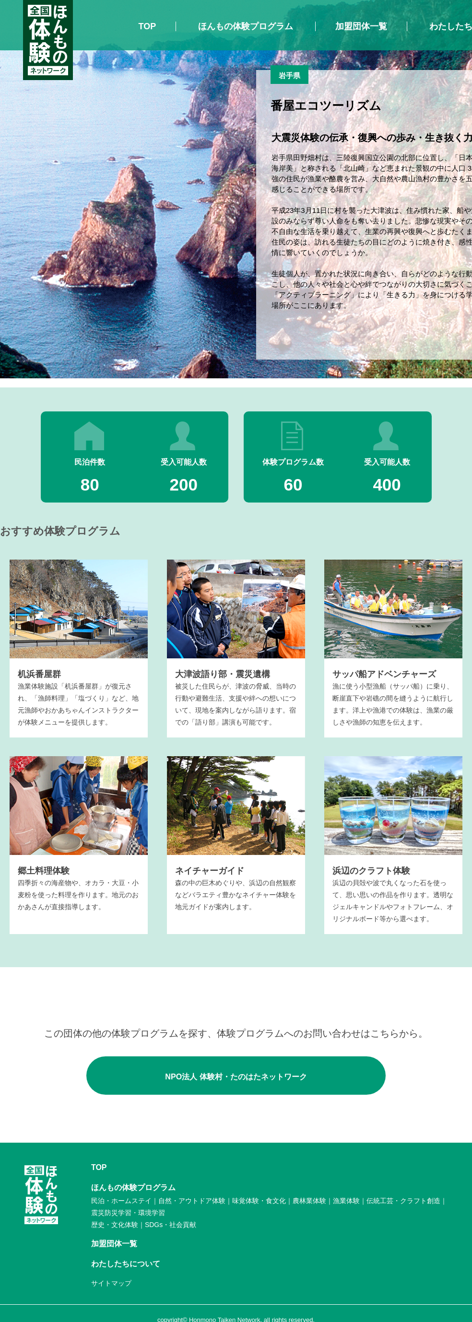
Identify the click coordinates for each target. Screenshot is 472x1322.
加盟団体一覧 (361, 26)
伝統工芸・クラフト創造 (403, 1201)
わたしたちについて (125, 1264)
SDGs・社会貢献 (170, 1224)
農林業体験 (309, 1201)
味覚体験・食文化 (259, 1201)
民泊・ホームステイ (121, 1201)
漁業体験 (346, 1201)
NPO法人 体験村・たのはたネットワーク (236, 1075)
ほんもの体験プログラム (245, 26)
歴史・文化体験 (114, 1224)
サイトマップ (111, 1283)
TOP (147, 26)
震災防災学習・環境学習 (128, 1213)
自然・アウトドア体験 (191, 1201)
